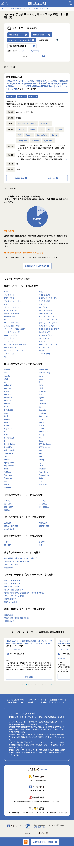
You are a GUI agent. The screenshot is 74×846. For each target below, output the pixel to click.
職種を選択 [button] (18, 34)
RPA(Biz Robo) (45, 444)
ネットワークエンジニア (48, 319)
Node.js (7, 425)
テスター (42, 341)
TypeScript (48, 141)
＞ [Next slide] (51, 684)
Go (41, 129)
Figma (41, 397)
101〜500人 (8, 507)
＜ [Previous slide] (23, 684)
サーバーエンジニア (12, 322)
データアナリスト (11, 347)
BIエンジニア (44, 347)
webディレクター (45, 310)
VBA (40, 481)
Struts (41, 465)
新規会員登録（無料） (45, 842)
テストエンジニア (11, 341)
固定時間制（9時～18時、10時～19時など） (21, 558)
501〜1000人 (44, 507)
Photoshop (43, 431)
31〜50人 (7, 503)
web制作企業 (9, 529)
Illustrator (43, 410)
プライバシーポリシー (59, 702)
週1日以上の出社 (10, 602)
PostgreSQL (9, 437)
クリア (24, 56)
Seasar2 (42, 456)
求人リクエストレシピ (37, 699)
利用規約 (44, 702)
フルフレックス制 (11, 564)
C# (5, 382)
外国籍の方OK (9, 621)
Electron (7, 394)
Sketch (7, 459)
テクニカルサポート (46, 353)
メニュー (70, 3)
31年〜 (41, 545)
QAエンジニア (44, 338)
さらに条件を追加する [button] (22, 46)
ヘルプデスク (9, 353)
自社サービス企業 (11, 526)
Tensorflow (43, 472)
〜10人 (7, 500)
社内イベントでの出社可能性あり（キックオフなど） (24, 592)
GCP (6, 406)
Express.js (8, 397)
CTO (6, 291)
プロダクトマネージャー (13, 301)
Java (49, 129)
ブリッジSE (43, 304)
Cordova (7, 388)
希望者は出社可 (10, 599)
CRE (6, 356)
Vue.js (6, 484)
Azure (41, 379)
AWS (6, 379)
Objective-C (9, 428)
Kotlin (6, 416)
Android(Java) (44, 372)
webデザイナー (45, 307)
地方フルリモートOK (12, 580)
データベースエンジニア (13, 350)
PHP (19, 135)
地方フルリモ (11, 96)
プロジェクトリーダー (12, 307)
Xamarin (7, 487)
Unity (41, 478)
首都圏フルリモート (12, 586)
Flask (41, 400)
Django (32, 129)
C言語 (41, 388)
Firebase (7, 400)
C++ (40, 382)
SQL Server (8, 465)
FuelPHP (42, 403)
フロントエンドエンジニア (49, 329)
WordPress (43, 484)
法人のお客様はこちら (14, 702)
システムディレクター (47, 326)
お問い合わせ (32, 702)
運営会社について (56, 699)
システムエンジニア (12, 326)
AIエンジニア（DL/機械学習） (15, 344)
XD (40, 487)
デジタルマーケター (12, 313)
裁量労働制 (8, 567)
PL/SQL (42, 434)
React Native (9, 444)
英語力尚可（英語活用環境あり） (17, 618)
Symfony (35, 51)
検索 (43, 56)
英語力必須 (8, 615)
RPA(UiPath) (9, 447)
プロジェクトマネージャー (49, 298)
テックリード (24, 51)
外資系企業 (43, 522)
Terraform (8, 475)
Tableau (7, 472)
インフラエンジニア (46, 316)
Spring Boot (22, 141)
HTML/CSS (8, 410)
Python (29, 135)
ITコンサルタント (45, 295)
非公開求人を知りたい (37, 266)
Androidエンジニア (11, 335)
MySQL (7, 422)
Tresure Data (44, 475)
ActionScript (44, 369)
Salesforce (8, 453)
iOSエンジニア (44, 332)
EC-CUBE (42, 391)
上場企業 (7, 522)
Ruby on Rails (42, 135)
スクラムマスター (45, 301)
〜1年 (6, 541)
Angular (7, 376)
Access (7, 369)
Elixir (40, 394)
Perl (6, 431)
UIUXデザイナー (10, 310)
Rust (40, 450)
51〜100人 (43, 503)
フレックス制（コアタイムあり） (17, 561)
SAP (40, 453)
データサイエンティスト (48, 344)
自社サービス (33, 96)
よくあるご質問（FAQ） (16, 699)
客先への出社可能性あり (13, 589)
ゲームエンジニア (45, 335)
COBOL (41, 385)
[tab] (26, 684)
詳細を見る (21, 178)
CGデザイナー (9, 316)
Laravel (59, 129)
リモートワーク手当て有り (14, 596)
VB (5, 481)
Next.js (41, 422)
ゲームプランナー (11, 338)
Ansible (41, 376)
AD (5, 372)
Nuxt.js (41, 425)
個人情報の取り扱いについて (42, 827)
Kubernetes (43, 416)
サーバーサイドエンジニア (27, 124)
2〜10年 (42, 541)
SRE (6, 319)
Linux (41, 419)
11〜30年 (7, 545)
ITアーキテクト (10, 298)
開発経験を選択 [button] (41, 34)
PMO (6, 304)
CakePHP (21, 129)
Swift (6, 468)
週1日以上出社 (22, 96)
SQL (40, 462)
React (41, 441)
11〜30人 (42, 500)
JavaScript (43, 413)
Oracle (41, 428)
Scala (6, 456)
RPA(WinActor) (44, 447)
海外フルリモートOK (12, 583)
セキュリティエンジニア (48, 322)
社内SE (41, 350)
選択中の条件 (12, 50)
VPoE (41, 291)
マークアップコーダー (12, 332)
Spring (54, 135)
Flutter (7, 403)
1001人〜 (7, 510)
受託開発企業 (44, 526)
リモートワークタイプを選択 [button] (21, 40)
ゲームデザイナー (45, 313)
